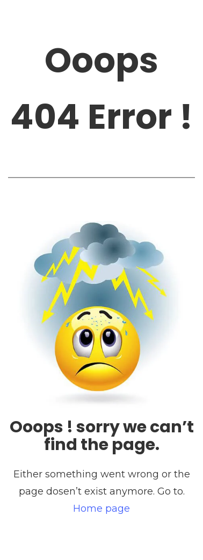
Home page (101, 508)
